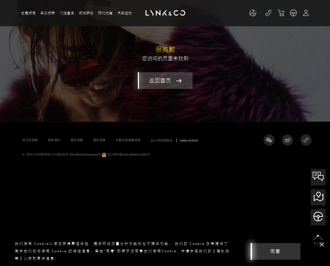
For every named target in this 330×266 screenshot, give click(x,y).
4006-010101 (189, 140)
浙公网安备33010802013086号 (126, 155)
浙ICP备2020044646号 (85, 154)
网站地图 (77, 140)
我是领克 (28, 13)
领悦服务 (86, 13)
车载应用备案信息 (128, 140)
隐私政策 (99, 140)
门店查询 (66, 13)
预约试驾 (105, 13)
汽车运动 (124, 13)
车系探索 (47, 13)
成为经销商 (30, 140)
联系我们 (54, 140)
